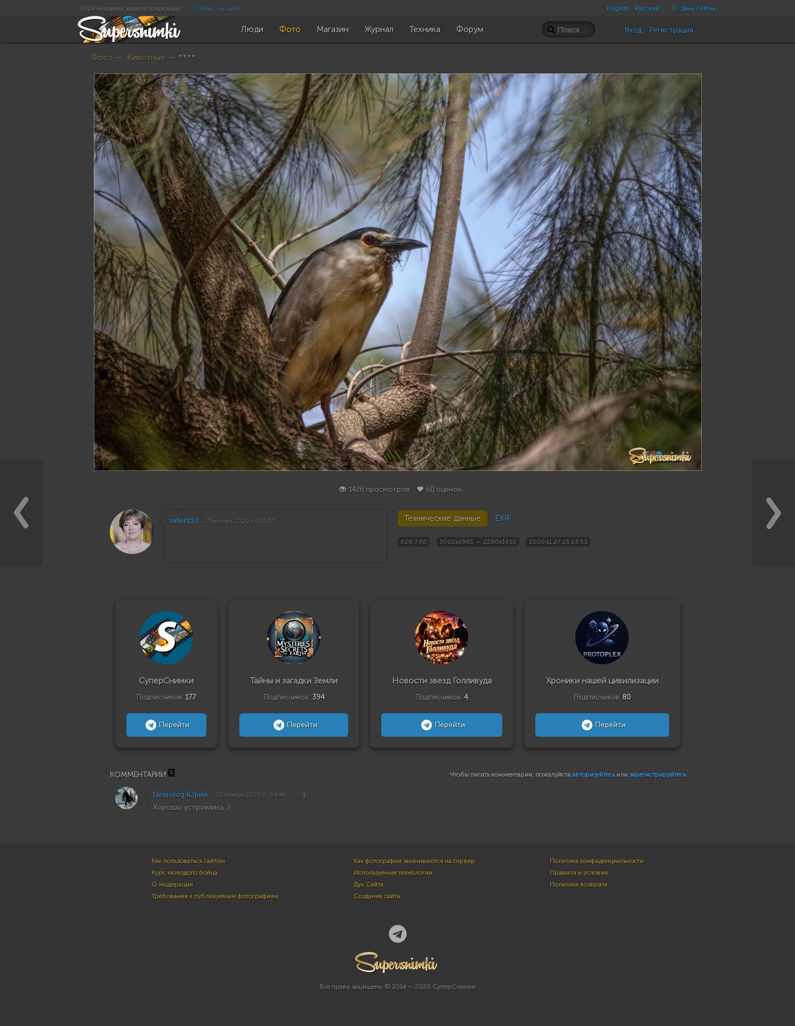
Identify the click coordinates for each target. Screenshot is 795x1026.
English (617, 8)
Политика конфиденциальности (597, 861)
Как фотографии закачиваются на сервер (414, 861)
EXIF (503, 518)
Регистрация (671, 30)
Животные (145, 57)
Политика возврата (578, 884)
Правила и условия (579, 872)
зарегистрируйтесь (657, 774)
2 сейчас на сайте (216, 8)
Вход (633, 30)
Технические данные (442, 518)
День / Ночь (690, 8)
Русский (647, 8)
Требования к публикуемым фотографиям (214, 896)
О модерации (172, 884)
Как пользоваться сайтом (188, 861)
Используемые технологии (393, 872)
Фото (102, 57)
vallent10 (184, 520)
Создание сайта (377, 896)
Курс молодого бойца (184, 872)
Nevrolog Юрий (180, 794)
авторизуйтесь (593, 774)
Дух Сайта (368, 884)
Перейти (166, 725)
